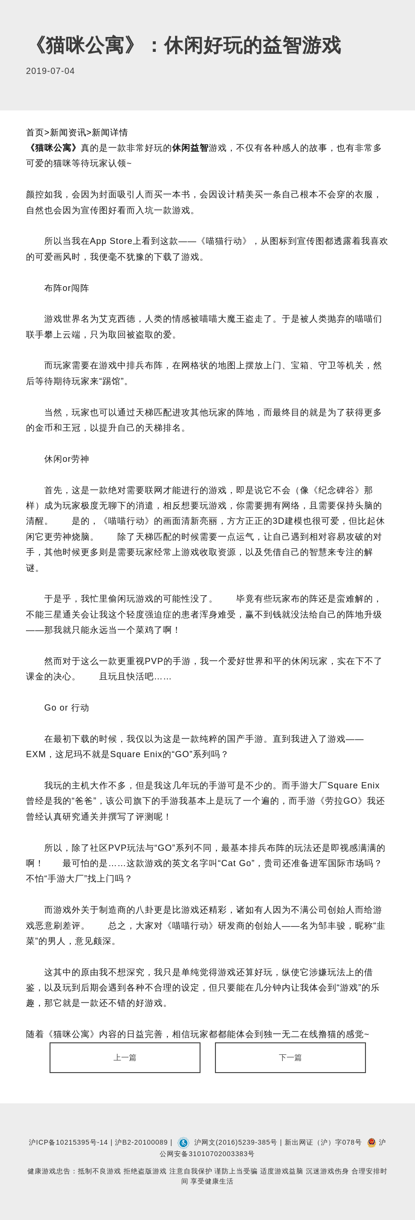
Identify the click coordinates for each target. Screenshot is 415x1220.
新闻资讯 (68, 132)
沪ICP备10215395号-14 (68, 1142)
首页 (35, 132)
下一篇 (290, 1057)
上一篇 (125, 1057)
